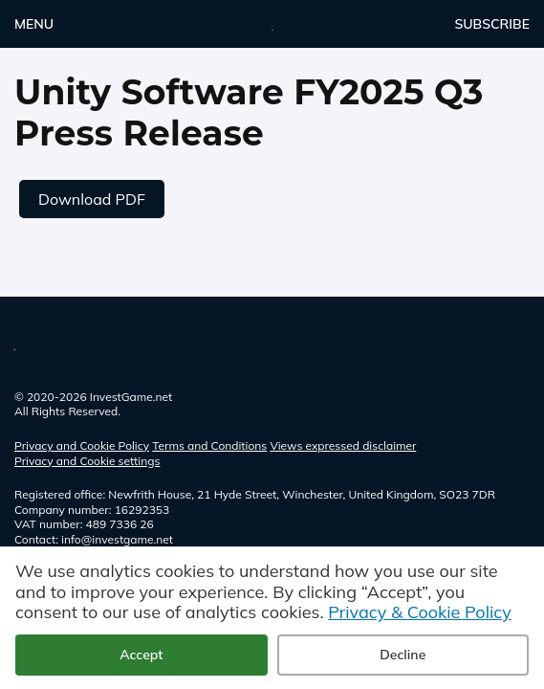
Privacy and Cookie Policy (81, 445)
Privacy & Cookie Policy (419, 612)
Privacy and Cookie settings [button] (87, 461)
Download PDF (91, 199)
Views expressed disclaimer (343, 445)
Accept (141, 654)
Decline (402, 654)
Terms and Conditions (209, 445)
